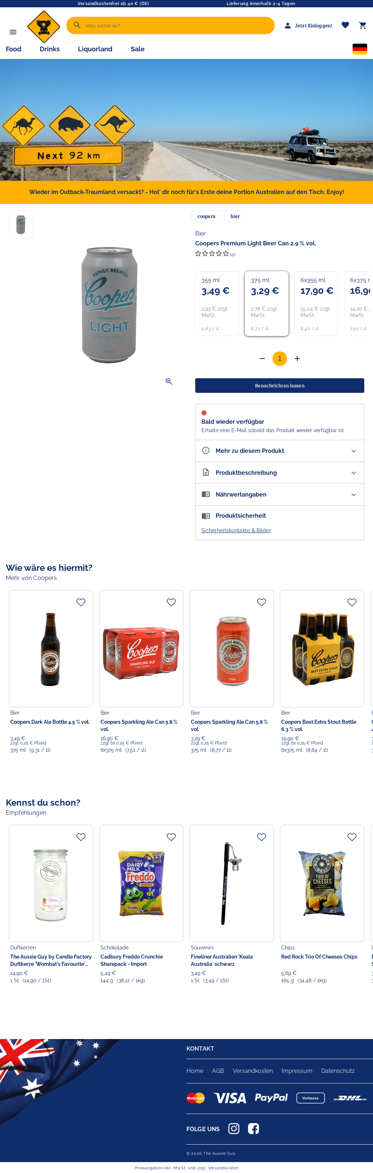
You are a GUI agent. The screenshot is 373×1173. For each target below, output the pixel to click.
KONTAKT (200, 1048)
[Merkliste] (345, 26)
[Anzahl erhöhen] (262, 358)
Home (194, 1070)
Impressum (297, 1070)
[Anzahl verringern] (297, 358)
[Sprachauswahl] (360, 51)
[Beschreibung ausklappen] (280, 472)
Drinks (50, 49)
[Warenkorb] (363, 25)
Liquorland (95, 49)
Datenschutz (338, 1070)
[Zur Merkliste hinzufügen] (81, 602)
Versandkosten (253, 1070)
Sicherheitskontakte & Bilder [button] (236, 530)
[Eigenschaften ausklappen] (280, 451)
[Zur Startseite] (43, 41)
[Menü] (13, 32)
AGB (218, 1070)
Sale (138, 49)
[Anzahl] (279, 358)
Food (13, 49)
